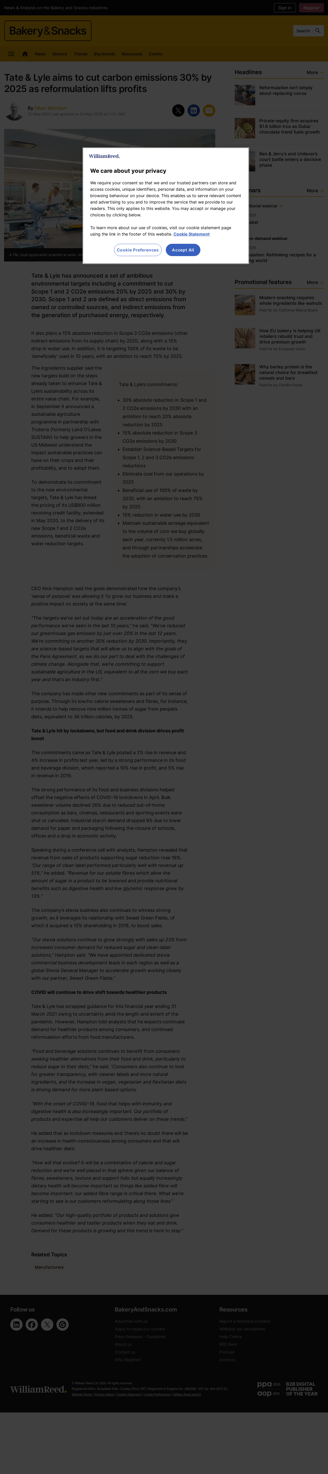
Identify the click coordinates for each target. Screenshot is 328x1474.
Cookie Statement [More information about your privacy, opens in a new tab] (191, 234)
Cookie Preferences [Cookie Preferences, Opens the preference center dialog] (138, 250)
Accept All (183, 250)
